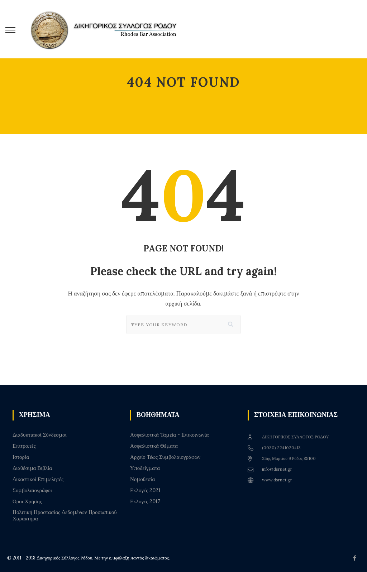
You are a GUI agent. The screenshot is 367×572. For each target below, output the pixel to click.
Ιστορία (21, 457)
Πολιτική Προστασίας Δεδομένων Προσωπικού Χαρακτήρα (65, 515)
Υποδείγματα (145, 468)
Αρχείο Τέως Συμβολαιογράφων (165, 457)
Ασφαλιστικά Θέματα (154, 446)
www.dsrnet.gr (277, 479)
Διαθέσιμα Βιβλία (32, 468)
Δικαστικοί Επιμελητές (38, 479)
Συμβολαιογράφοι (32, 490)
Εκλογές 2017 (145, 501)
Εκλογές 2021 (145, 490)
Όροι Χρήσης (27, 501)
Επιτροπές (24, 446)
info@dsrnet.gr (277, 469)
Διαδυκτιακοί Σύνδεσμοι (40, 435)
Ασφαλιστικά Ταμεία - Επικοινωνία (169, 435)
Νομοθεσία (142, 479)
